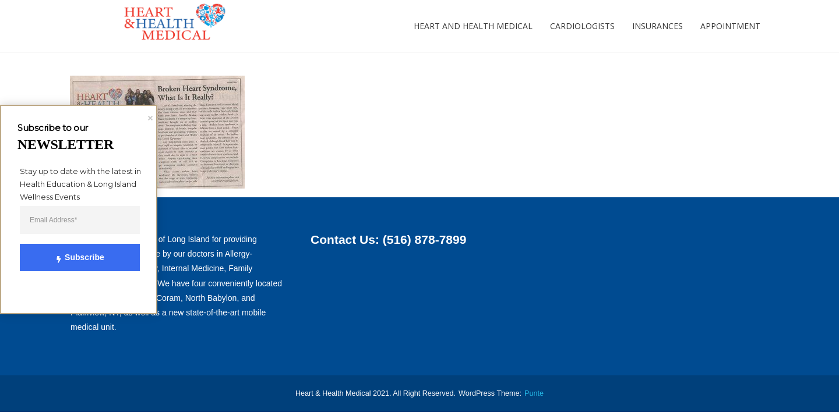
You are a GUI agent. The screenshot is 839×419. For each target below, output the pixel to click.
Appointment (730, 25)
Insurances (657, 25)
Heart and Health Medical (473, 25)
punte (534, 393)
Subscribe (73, 257)
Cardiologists (582, 25)
